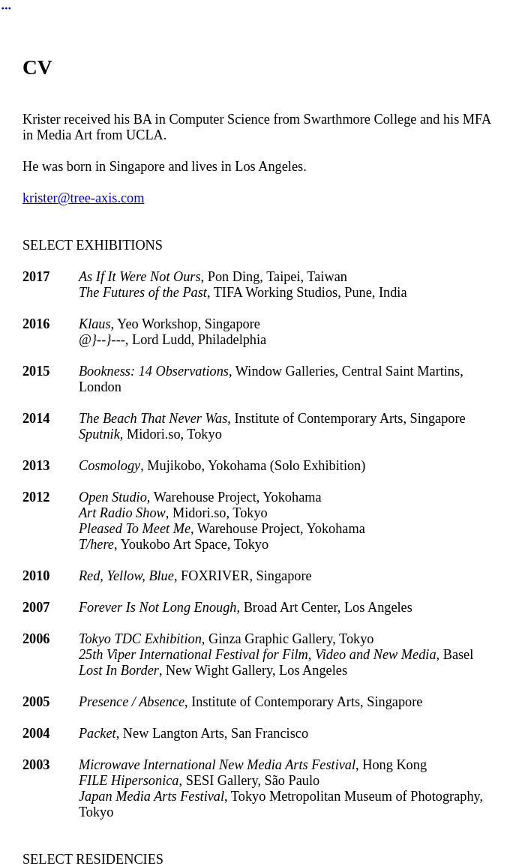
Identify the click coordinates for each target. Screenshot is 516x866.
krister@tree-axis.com (83, 197)
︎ (6, 8)
